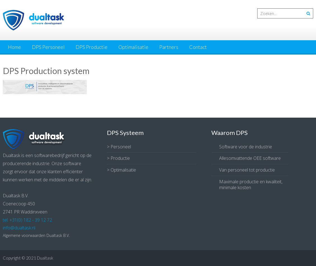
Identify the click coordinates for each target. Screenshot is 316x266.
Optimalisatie (133, 47)
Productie (120, 158)
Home (14, 47)
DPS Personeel (48, 47)
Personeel (121, 147)
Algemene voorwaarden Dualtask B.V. (36, 235)
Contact (198, 47)
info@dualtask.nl (19, 228)
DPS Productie (91, 47)
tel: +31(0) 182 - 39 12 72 (27, 220)
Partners (168, 47)
